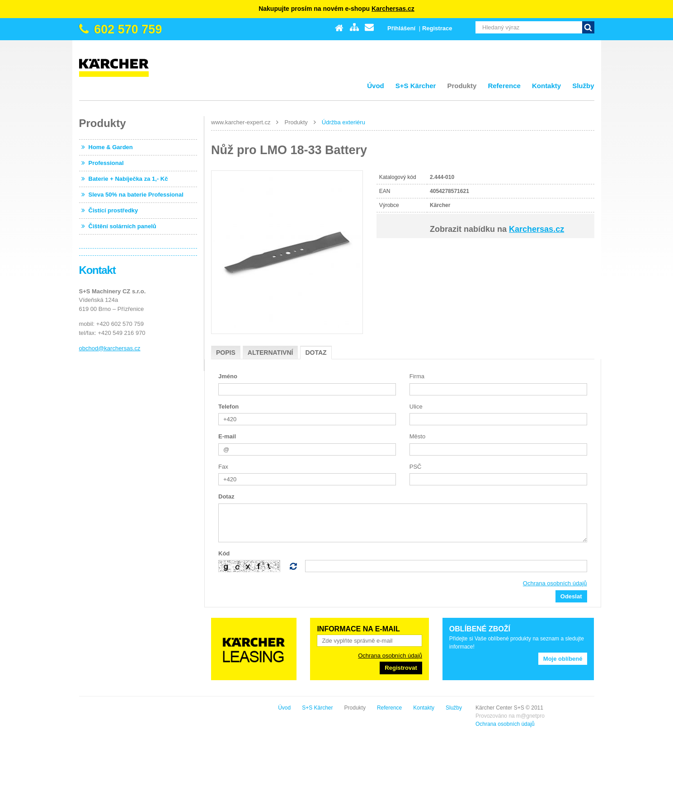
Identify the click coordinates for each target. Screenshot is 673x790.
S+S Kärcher (415, 85)
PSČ (415, 466)
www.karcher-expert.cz (240, 122)
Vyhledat (588, 27)
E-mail (227, 436)
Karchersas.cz (393, 8)
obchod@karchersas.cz (110, 348)
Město (417, 436)
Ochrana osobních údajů (555, 583)
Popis (225, 352)
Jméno (227, 376)
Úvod (375, 85)
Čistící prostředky (113, 210)
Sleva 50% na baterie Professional (136, 194)
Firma (416, 376)
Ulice (416, 406)
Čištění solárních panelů (122, 226)
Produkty (461, 85)
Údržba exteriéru (343, 122)
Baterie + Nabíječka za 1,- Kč (128, 178)
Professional (106, 163)
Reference (504, 85)
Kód (224, 553)
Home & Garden (111, 147)
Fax (223, 466)
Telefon (228, 406)
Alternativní (270, 352)
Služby (583, 85)
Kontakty (546, 85)
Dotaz (315, 352)
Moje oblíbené (563, 658)
